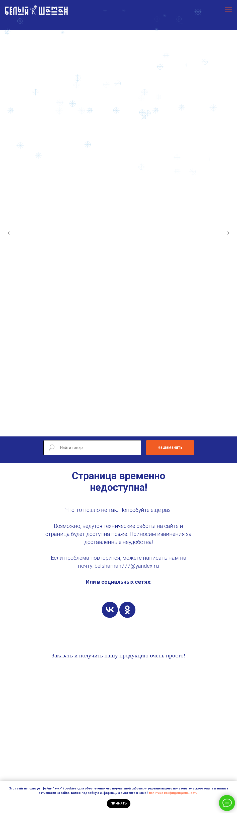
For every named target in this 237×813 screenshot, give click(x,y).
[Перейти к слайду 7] (133, 429)
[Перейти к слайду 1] (103, 429)
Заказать (62, 655)
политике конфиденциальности (173, 793)
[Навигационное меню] (228, 10)
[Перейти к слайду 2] (108, 429)
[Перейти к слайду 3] (113, 429)
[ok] (127, 610)
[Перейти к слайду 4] (118, 429)
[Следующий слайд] (228, 233)
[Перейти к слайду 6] (128, 429)
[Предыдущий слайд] (9, 233)
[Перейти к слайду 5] (123, 429)
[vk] (110, 610)
